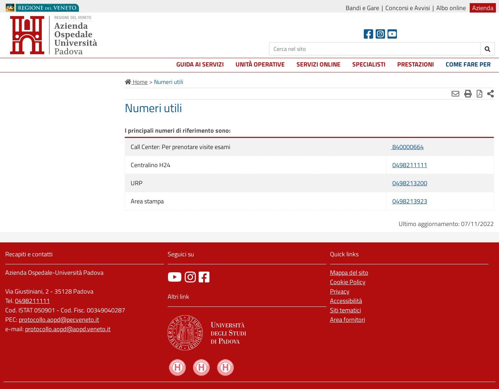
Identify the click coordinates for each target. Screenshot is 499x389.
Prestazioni (415, 64)
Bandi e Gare (362, 8)
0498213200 (409, 183)
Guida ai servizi (200, 64)
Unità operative (260, 64)
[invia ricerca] (488, 48)
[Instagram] (380, 34)
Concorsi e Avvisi (407, 8)
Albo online (451, 8)
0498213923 (409, 201)
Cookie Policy (348, 282)
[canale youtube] (175, 277)
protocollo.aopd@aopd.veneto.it (67, 329)
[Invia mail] (455, 93)
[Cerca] (375, 48)
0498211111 (409, 165)
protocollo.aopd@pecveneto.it (59, 319)
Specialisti (368, 64)
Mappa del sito (349, 272)
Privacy (340, 291)
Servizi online (318, 64)
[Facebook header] (368, 34)
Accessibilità (346, 300)
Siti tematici (345, 310)
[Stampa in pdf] (479, 93)
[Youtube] (392, 34)
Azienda (482, 8)
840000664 (407, 146)
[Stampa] (468, 93)
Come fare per (468, 64)
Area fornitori (347, 319)
